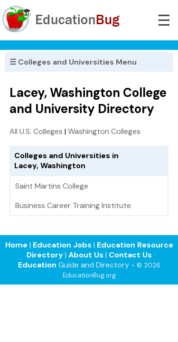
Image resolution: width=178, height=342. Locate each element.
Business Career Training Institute (73, 205)
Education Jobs (62, 245)
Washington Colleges (104, 131)
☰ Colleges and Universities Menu (73, 62)
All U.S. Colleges (36, 131)
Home (16, 245)
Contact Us (130, 255)
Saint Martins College (51, 186)
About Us (85, 255)
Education (37, 265)
